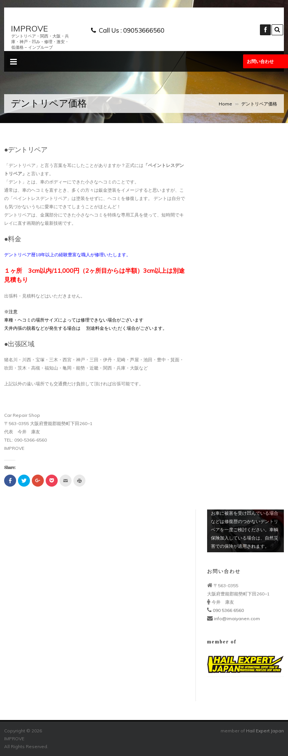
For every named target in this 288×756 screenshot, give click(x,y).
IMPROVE (29, 28)
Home (225, 104)
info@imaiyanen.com (233, 618)
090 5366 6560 (225, 610)
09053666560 (143, 30)
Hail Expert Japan (265, 730)
